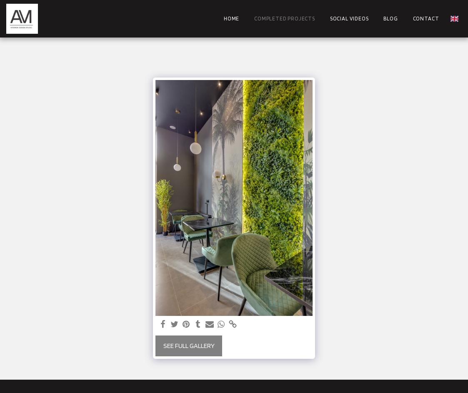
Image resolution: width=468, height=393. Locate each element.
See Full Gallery (189, 346)
